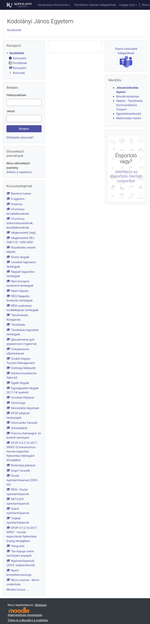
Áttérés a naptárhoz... (20, 172)
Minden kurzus (15, 589)
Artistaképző (16, 428)
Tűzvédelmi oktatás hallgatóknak (95, 5)
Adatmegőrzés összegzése (25, 615)
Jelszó (10, 111)
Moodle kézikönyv (127, 96)
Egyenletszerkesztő (128, 113)
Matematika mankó (128, 118)
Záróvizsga (15, 403)
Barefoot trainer (18, 193)
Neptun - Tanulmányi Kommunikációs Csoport (129, 105)
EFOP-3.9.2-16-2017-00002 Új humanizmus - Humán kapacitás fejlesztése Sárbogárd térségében (22, 451)
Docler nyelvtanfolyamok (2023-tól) (22, 480)
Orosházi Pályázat (20, 397)
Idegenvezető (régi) (21, 232)
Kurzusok (19, 73)
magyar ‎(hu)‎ (127, 5)
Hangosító (15, 546)
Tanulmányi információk (52, 5)
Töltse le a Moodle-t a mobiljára (28, 620)
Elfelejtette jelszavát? (20, 137)
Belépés (41, 605)
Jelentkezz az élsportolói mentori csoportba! (126, 176)
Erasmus (14, 204)
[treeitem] (24, 63)
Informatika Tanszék (21, 423)
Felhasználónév (16, 95)
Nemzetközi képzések (22, 408)
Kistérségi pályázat (20, 465)
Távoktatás (15, 324)
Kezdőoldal (14, 30)
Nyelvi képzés (17, 291)
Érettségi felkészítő (21, 368)
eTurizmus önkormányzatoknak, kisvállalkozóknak (19, 223)
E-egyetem (15, 199)
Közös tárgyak (17, 257)
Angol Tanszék (18, 470)
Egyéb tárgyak (17, 383)
